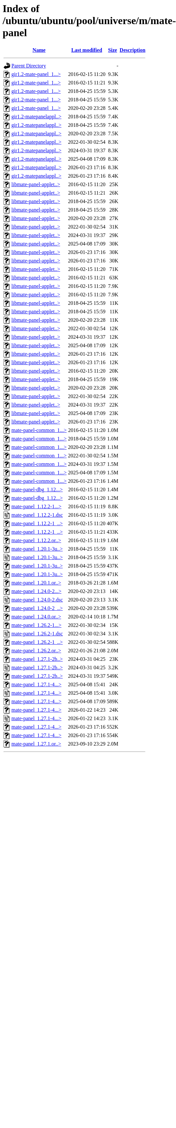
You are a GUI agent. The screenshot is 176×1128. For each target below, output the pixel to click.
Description (132, 50)
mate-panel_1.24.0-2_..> (37, 608)
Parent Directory (28, 65)
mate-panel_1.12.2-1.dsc (37, 515)
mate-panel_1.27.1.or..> (36, 744)
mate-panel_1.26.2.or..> (36, 650)
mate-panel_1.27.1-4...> (36, 684)
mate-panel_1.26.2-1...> (36, 625)
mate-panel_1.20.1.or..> (36, 583)
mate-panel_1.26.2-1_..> (37, 642)
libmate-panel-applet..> (35, 184)
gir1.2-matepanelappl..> (36, 116)
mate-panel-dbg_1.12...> (37, 489)
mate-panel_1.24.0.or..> (36, 616)
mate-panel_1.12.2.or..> (36, 540)
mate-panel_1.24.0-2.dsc (37, 599)
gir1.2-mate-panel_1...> (36, 74)
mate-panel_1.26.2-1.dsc (37, 633)
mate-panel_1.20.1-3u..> (37, 549)
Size (112, 50)
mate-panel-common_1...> (38, 430)
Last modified (86, 50)
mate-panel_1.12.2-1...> (36, 506)
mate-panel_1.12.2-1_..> (37, 523)
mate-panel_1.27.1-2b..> (37, 659)
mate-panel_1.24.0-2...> (36, 591)
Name (39, 50)
